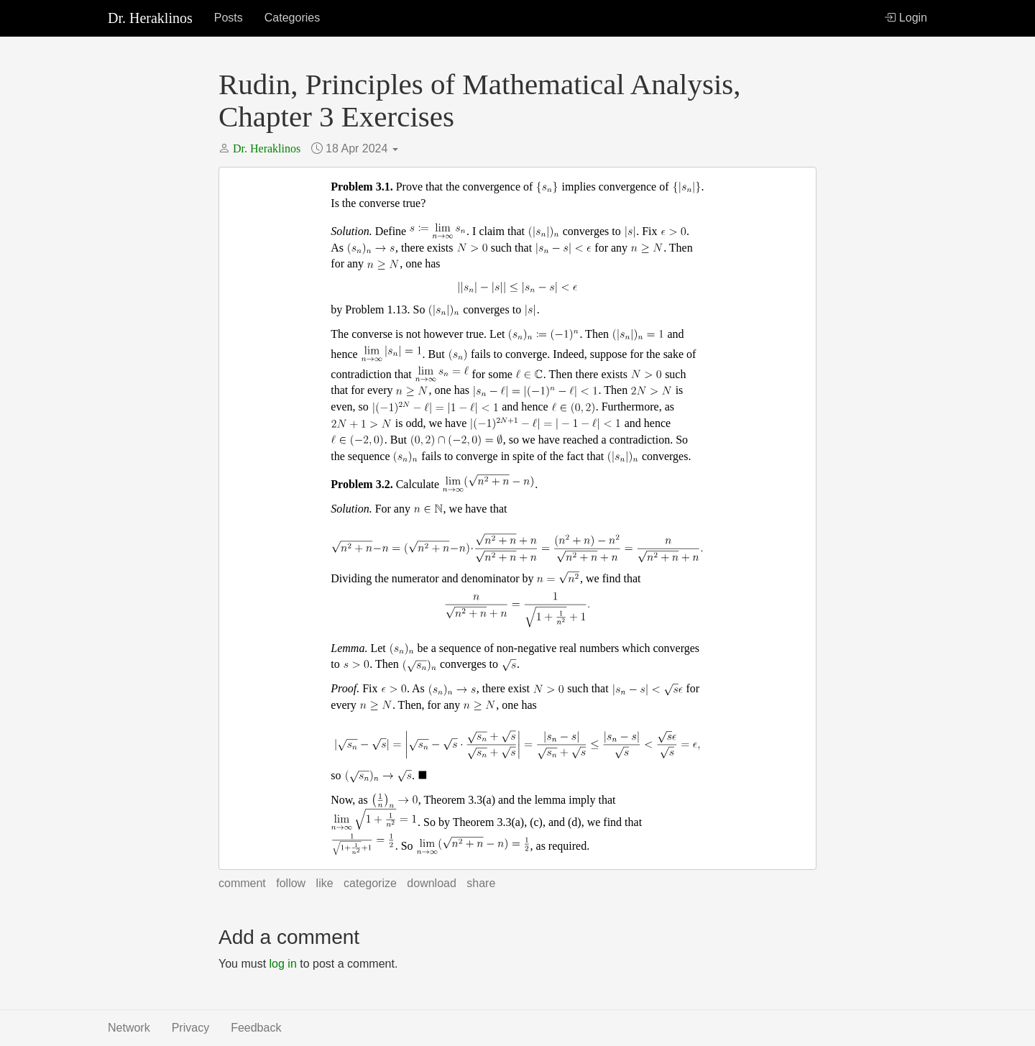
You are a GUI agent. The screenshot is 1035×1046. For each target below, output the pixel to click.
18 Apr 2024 (362, 148)
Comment (242, 883)
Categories (292, 18)
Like (325, 883)
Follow (290, 883)
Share (480, 883)
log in (283, 964)
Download (431, 883)
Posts (228, 18)
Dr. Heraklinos (150, 18)
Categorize (370, 883)
